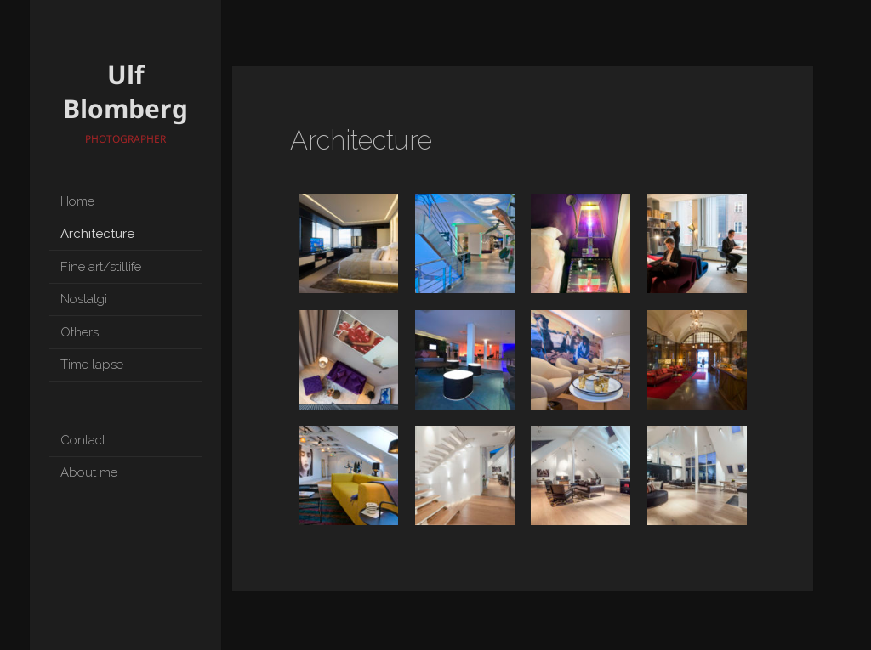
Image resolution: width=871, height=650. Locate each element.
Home (77, 201)
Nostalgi (83, 299)
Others (79, 332)
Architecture (97, 233)
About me (88, 472)
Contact (82, 440)
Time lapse (91, 364)
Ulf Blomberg (125, 92)
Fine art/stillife (100, 266)
